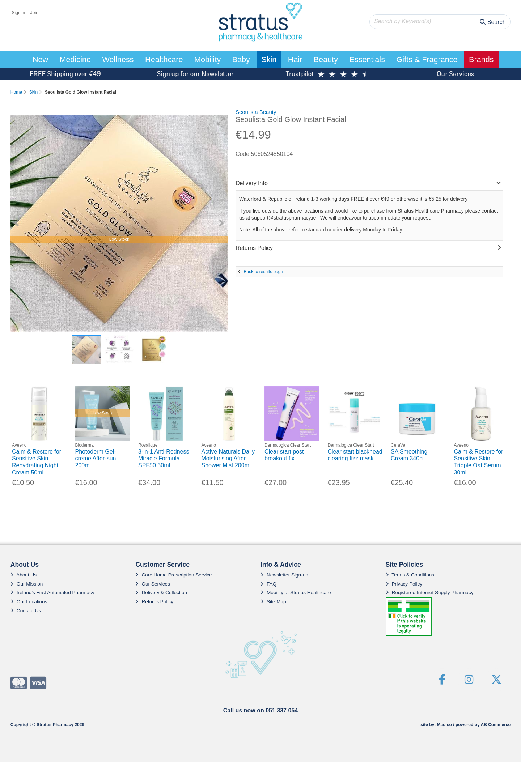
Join (34, 12)
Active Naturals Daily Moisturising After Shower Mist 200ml (228, 458)
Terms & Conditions (410, 575)
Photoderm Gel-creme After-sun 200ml (95, 458)
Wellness (118, 59)
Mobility (207, 59)
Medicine (75, 59)
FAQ (268, 584)
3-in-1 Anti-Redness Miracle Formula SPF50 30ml (163, 458)
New (40, 59)
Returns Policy (154, 601)
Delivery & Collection (161, 592)
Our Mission (26, 584)
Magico (444, 724)
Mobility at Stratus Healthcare (295, 592)
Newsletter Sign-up (284, 575)
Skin (268, 59)
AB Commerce (495, 724)
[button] (221, 121)
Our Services (152, 584)
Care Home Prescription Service (173, 575)
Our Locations (28, 601)
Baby (241, 59)
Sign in (18, 12)
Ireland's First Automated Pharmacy (52, 592)
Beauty (326, 59)
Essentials (367, 59)
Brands (481, 59)
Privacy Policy (404, 584)
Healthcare (164, 59)
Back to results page (263, 271)
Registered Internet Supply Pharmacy (430, 592)
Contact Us (25, 610)
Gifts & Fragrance (426, 59)
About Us (23, 575)
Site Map (273, 601)
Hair (295, 59)
